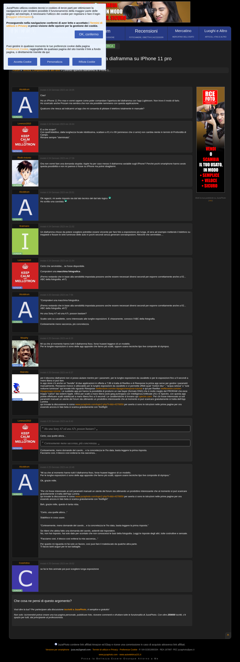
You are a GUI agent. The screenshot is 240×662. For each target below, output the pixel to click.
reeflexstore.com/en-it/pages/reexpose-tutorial (119, 388)
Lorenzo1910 (24, 123)
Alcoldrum (24, 89)
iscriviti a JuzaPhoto (75, 609)
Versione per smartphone (57, 649)
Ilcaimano (24, 226)
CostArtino (24, 563)
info (210, 200)
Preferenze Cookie (17, 49)
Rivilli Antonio (24, 157)
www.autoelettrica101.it (130, 654)
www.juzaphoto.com (108, 654)
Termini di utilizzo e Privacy (105, 649)
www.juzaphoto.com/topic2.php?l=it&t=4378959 (99, 404)
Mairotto (24, 372)
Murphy (24, 337)
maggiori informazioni (19, 16)
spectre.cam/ (145, 396)
